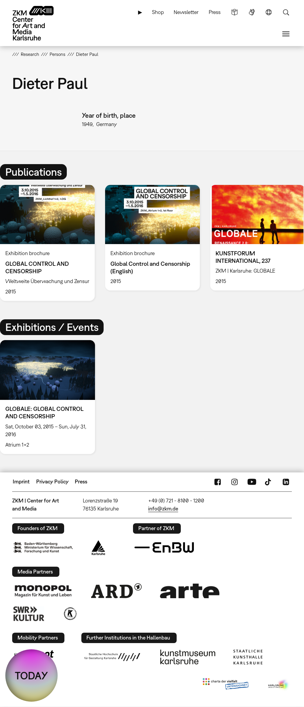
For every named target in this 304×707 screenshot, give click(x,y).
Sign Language (252, 12)
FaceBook (218, 481)
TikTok (269, 481)
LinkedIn (286, 481)
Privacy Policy (52, 481)
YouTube (252, 481)
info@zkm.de (163, 508)
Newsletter (186, 12)
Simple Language (234, 12)
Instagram (234, 481)
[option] (152, 237)
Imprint (21, 481)
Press (215, 12)
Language (269, 12)
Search (286, 12)
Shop (158, 12)
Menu (286, 34)
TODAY (31, 675)
